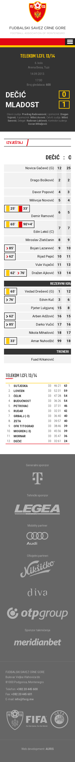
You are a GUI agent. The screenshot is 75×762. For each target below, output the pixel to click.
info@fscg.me (24, 699)
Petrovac (21, 406)
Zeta (17, 421)
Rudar (18, 411)
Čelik (17, 396)
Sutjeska (21, 386)
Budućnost (22, 401)
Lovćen (19, 391)
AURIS (50, 749)
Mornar (20, 436)
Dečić (18, 441)
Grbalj (19, 416)
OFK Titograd (24, 426)
